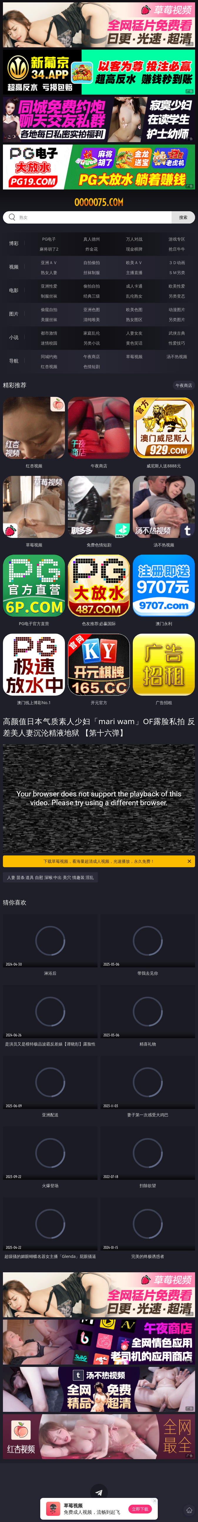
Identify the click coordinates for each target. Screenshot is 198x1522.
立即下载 (140, 1509)
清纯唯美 (91, 319)
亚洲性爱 (49, 286)
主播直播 (134, 272)
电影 (14, 290)
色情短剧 (91, 366)
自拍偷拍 (91, 262)
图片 (14, 314)
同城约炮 (49, 356)
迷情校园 (49, 343)
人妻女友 (134, 333)
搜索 (183, 217)
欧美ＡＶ (134, 262)
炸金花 (91, 249)
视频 (14, 267)
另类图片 (177, 319)
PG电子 (49, 239)
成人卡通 (134, 286)
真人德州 (91, 239)
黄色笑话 (134, 343)
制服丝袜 (49, 296)
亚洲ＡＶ (49, 262)
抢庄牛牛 (177, 249)
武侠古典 (177, 333)
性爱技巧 (177, 343)
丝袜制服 (91, 272)
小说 (14, 337)
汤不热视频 (177, 356)
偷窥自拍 (49, 309)
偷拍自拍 (91, 286)
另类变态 (177, 296)
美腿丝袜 (49, 319)
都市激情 (49, 333)
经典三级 (91, 296)
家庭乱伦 (91, 333)
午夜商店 (91, 356)
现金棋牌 (134, 249)
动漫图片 (177, 309)
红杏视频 (49, 366)
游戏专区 (177, 239)
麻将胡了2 (49, 249)
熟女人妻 (49, 272)
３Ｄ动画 (177, 262)
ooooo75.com (98, 202)
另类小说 (91, 343)
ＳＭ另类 (177, 272)
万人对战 (134, 239)
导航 (14, 361)
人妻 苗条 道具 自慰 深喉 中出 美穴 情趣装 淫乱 (50, 877)
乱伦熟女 (134, 296)
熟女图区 (134, 319)
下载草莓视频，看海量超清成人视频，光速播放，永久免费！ (117, 861)
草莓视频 (134, 356)
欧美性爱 (177, 286)
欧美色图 (134, 309)
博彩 (14, 243)
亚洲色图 (91, 309)
